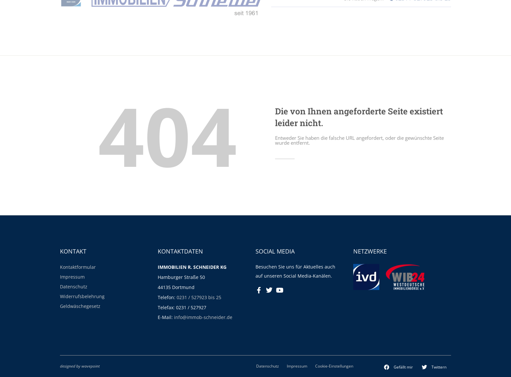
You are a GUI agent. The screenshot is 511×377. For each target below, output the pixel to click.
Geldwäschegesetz (80, 306)
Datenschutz (73, 286)
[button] (398, 367)
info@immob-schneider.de (203, 317)
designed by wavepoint (80, 366)
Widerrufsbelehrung (82, 296)
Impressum (72, 277)
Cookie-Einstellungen (334, 366)
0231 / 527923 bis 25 (199, 297)
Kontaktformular (78, 267)
